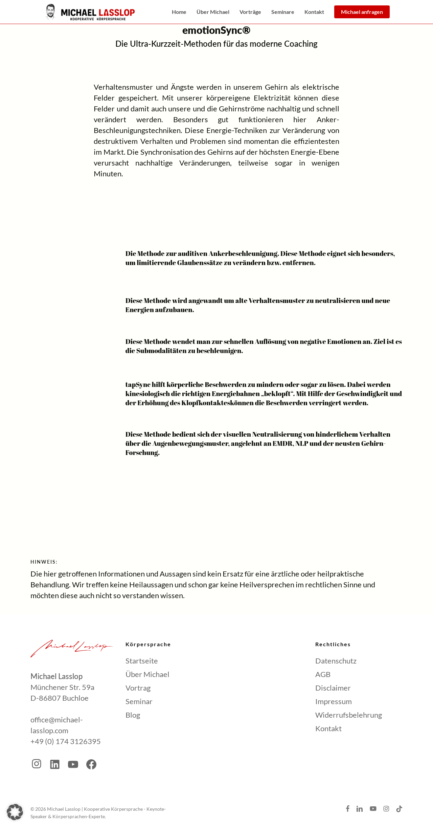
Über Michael (147, 674)
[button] (15, 812)
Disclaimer (333, 687)
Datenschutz (336, 660)
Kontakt (328, 728)
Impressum (333, 701)
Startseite (142, 660)
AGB (323, 674)
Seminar (139, 701)
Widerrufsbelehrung (348, 714)
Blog (133, 714)
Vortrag (138, 687)
